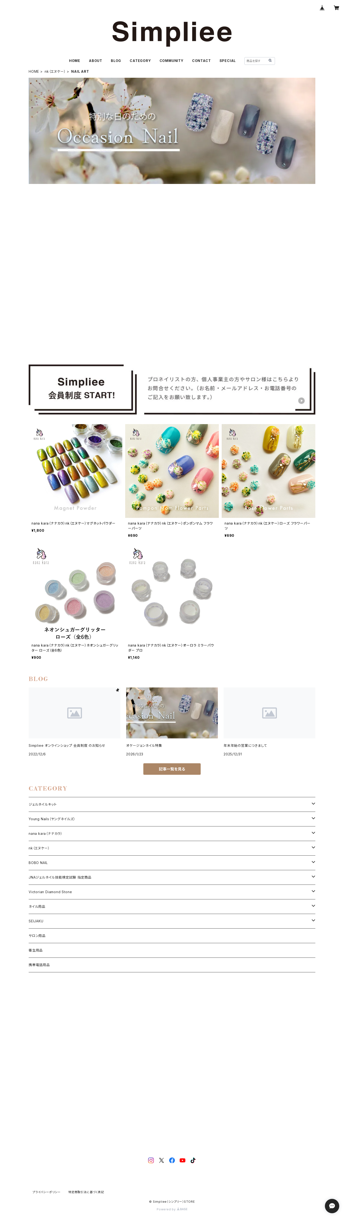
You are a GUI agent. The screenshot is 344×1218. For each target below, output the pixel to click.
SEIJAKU (36, 921)
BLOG (116, 61)
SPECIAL (228, 61)
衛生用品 (36, 950)
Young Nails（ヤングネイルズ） (52, 819)
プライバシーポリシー (46, 1192)
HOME (74, 61)
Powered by (172, 1209)
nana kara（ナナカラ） (46, 833)
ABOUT (95, 61)
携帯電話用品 (39, 965)
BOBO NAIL (38, 863)
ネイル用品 (37, 906)
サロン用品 (37, 936)
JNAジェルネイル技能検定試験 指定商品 (60, 877)
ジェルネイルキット (43, 804)
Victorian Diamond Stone (50, 892)
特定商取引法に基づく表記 (86, 1192)
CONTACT (201, 61)
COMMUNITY (171, 61)
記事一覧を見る (172, 769)
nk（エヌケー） (55, 71)
